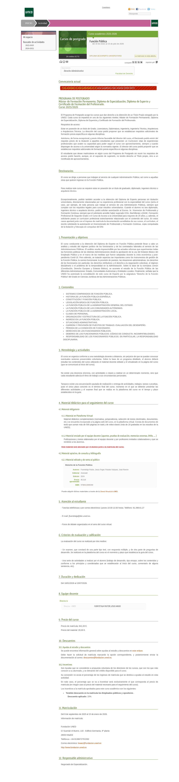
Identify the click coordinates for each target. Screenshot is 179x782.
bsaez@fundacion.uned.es (89, 743)
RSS (133, 9)
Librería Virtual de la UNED (108, 491)
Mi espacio (28, 37)
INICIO (28, 23)
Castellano (106, 7)
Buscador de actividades (33, 42)
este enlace (137, 651)
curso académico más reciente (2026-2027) (116, 88)
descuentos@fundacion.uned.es (97, 657)
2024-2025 (29, 48)
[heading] (108, 45)
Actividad (42, 23)
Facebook (142, 9)
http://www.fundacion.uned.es (74, 747)
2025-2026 (29, 45)
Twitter (152, 9)
